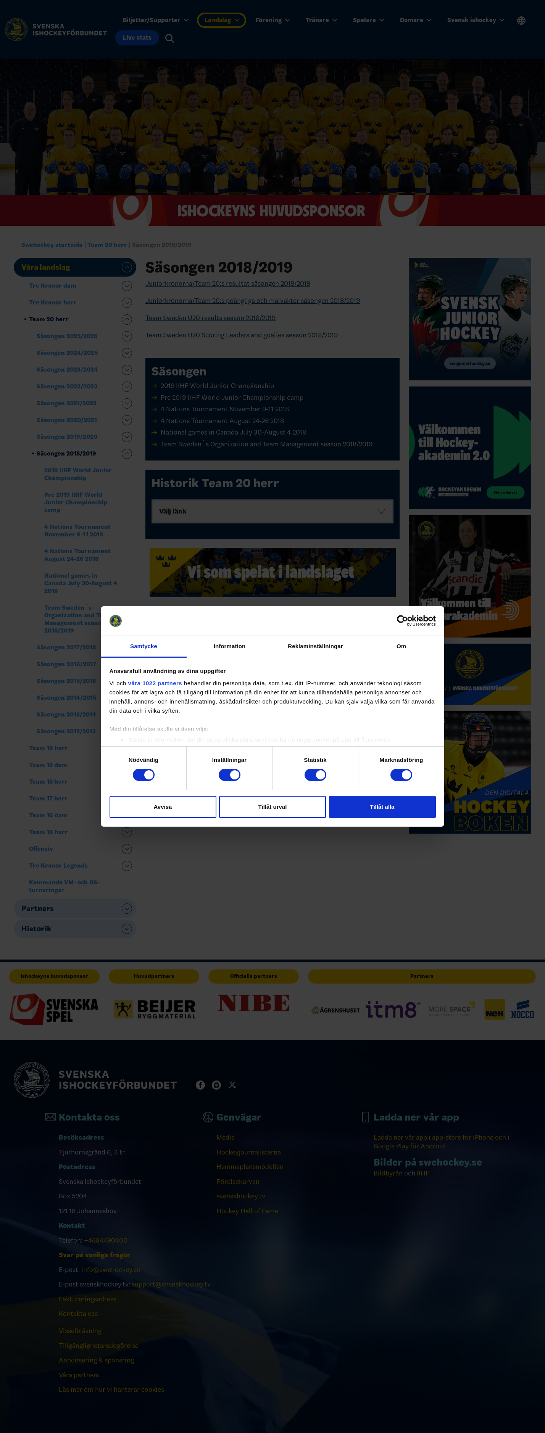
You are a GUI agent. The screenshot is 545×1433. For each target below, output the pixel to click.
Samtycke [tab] (143, 646)
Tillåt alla (382, 806)
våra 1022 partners (155, 683)
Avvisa (163, 806)
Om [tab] (401, 646)
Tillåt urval (272, 806)
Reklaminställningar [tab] (315, 646)
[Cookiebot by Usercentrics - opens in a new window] (402, 620)
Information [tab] (230, 646)
